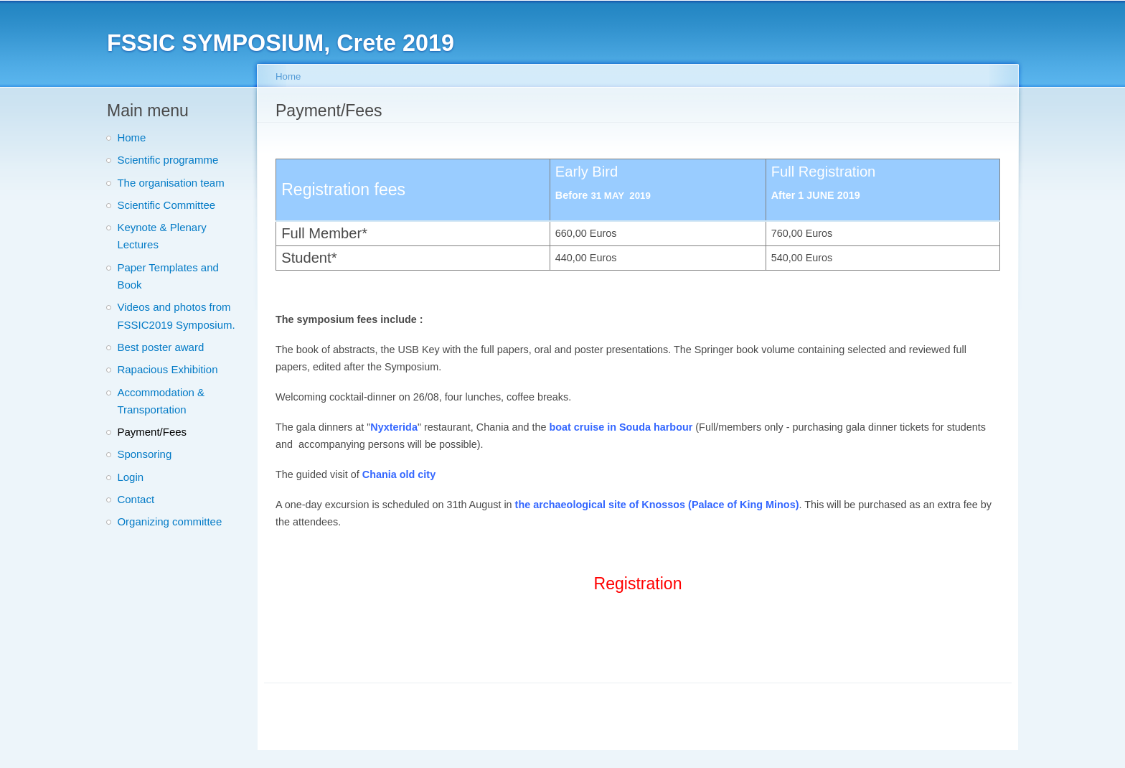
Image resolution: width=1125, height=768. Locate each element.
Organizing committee (169, 521)
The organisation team (170, 183)
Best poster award (160, 347)
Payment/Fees (152, 432)
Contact (135, 499)
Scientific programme (167, 160)
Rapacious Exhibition (167, 369)
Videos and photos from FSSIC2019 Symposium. (176, 315)
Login (130, 477)
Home (131, 137)
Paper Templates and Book (167, 276)
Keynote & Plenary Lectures (161, 235)
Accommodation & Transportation (160, 401)
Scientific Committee (166, 205)
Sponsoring (144, 454)
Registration (638, 583)
